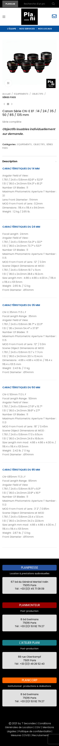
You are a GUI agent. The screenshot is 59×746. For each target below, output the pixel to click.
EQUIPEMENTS (21, 93)
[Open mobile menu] (4, 17)
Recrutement (40, 735)
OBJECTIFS (37, 93)
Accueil (6, 93)
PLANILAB (10, 3)
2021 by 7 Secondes (22, 723)
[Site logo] (29, 16)
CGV (38, 727)
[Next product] (12, 104)
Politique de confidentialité (34, 731)
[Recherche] (39, 4)
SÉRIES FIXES (9, 97)
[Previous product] (4, 104)
